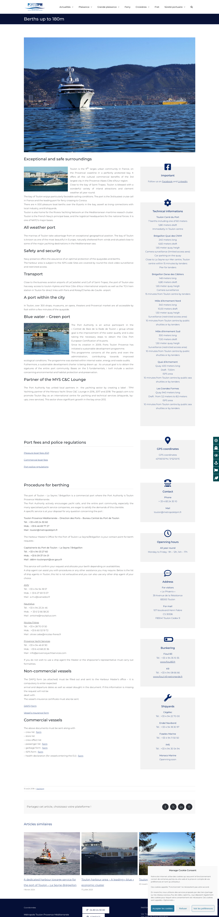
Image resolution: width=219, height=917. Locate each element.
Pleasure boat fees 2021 (36, 453)
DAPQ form (30, 706)
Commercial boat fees (36, 459)
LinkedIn (183, 181)
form (38, 732)
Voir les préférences (203, 908)
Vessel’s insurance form (36, 712)
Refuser (183, 908)
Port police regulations (36, 466)
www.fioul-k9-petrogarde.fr (168, 676)
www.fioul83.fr (167, 661)
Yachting (40, 789)
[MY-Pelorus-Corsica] (109, 94)
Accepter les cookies (162, 908)
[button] (191, 7)
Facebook (167, 181)
